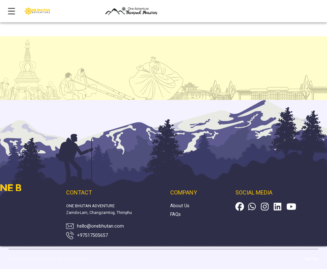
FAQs (175, 214)
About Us (179, 206)
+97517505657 (92, 235)
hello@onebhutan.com (100, 226)
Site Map (311, 259)
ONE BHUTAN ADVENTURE (90, 205)
